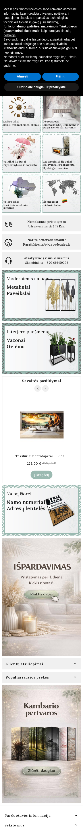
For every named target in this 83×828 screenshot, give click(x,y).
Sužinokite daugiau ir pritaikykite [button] (41, 819)
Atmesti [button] (22, 808)
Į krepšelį (41, 475)
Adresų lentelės (26, 508)
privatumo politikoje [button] (53, 745)
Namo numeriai (26, 502)
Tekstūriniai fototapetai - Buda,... (41, 456)
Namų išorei (19, 493)
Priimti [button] (60, 808)
